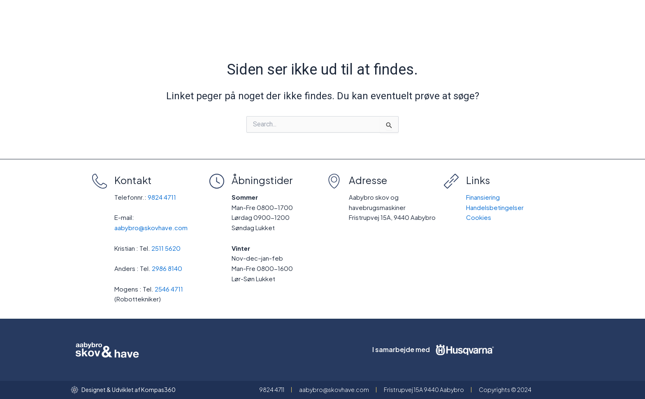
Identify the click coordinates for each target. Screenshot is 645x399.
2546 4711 (169, 289)
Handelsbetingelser (495, 207)
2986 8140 (167, 268)
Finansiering (483, 197)
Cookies (478, 217)
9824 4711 (162, 197)
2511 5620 (166, 248)
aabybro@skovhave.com (151, 227)
